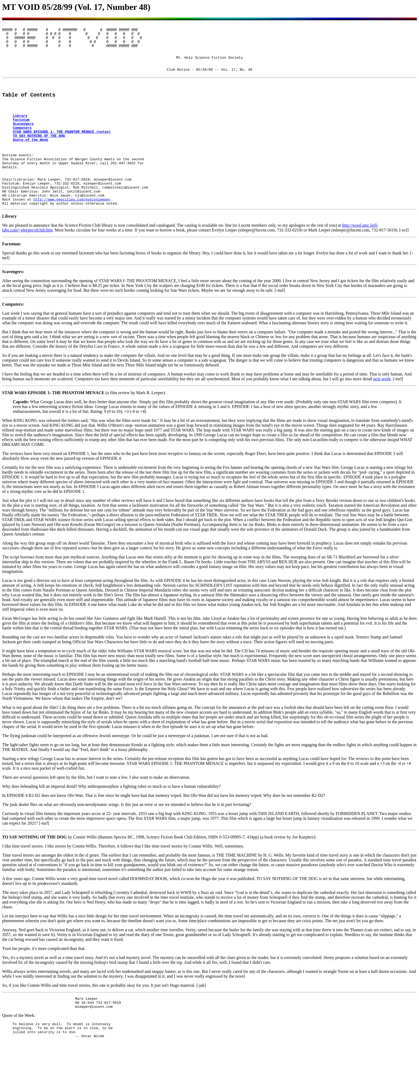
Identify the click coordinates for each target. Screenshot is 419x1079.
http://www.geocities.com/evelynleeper (72, 230)
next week (382, 410)
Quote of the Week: (18, 1049)
